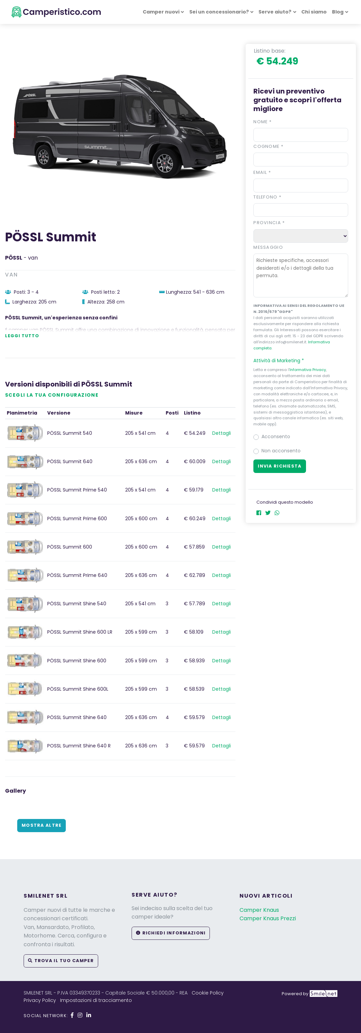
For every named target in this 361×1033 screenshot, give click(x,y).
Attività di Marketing (281, 360)
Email (262, 172)
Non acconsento (281, 450)
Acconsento (275, 436)
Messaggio (268, 247)
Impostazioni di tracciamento (96, 1000)
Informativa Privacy (307, 369)
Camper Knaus (259, 910)
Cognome (268, 146)
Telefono (267, 197)
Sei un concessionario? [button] (219, 11)
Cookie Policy (208, 992)
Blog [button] (337, 11)
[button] (300, 360)
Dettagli (221, 433)
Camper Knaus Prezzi (268, 918)
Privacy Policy (40, 1000)
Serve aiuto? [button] (274, 11)
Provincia (269, 223)
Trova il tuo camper (61, 960)
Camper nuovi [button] (161, 11)
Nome (262, 122)
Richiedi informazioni (170, 933)
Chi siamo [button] (314, 11)
